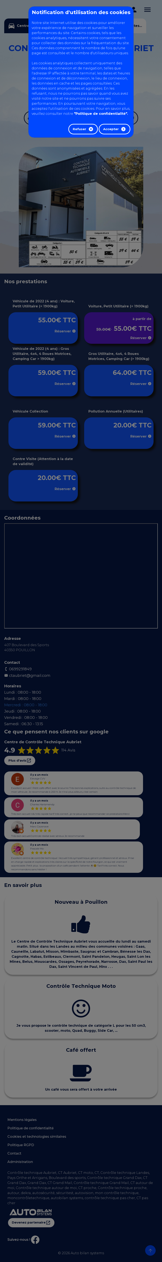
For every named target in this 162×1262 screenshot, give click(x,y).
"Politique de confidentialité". (101, 114)
